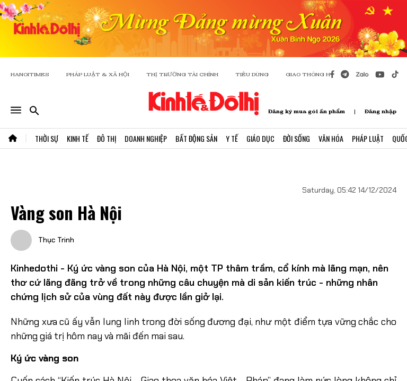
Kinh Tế (78, 138)
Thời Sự (46, 138)
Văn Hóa (330, 138)
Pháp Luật (368, 138)
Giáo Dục (260, 138)
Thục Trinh (55, 239)
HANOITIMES (30, 74)
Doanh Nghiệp (146, 138)
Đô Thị (106, 138)
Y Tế (232, 138)
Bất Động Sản (196, 138)
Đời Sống (296, 138)
